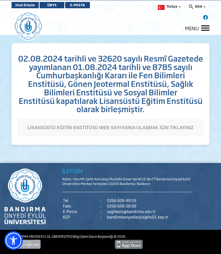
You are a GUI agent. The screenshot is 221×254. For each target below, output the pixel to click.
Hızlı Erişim (25, 4)
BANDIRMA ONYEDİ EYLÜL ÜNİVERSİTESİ (42, 236)
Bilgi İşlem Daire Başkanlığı (93, 236)
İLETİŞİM (72, 171)
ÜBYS (52, 4)
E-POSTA (77, 4)
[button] (13, 241)
